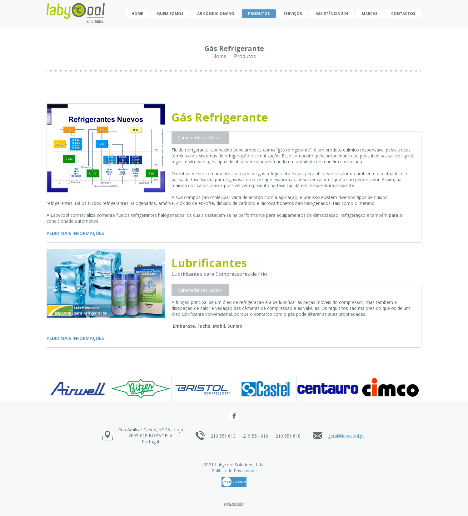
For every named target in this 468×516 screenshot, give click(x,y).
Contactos (403, 13)
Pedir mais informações (75, 233)
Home (137, 13)
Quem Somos (170, 13)
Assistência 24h (332, 13)
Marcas (369, 13)
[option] (78, 388)
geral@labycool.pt (346, 436)
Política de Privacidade (234, 471)
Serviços (292, 13)
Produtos (259, 13)
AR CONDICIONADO (215, 13)
